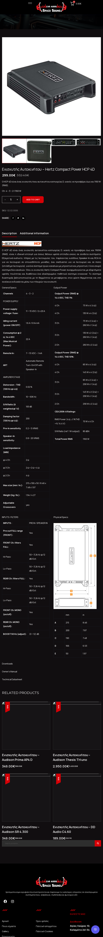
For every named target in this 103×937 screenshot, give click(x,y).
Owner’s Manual (9, 671)
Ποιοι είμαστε (9, 926)
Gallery (5, 931)
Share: (5, 218)
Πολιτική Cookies (44, 931)
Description (9, 233)
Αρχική (5, 921)
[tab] (9, 234)
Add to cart (33, 199)
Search (98, 843)
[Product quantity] (11, 199)
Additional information (34, 233)
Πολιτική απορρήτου (46, 926)
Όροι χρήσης (42, 921)
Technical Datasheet (12, 679)
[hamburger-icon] (30, 3)
